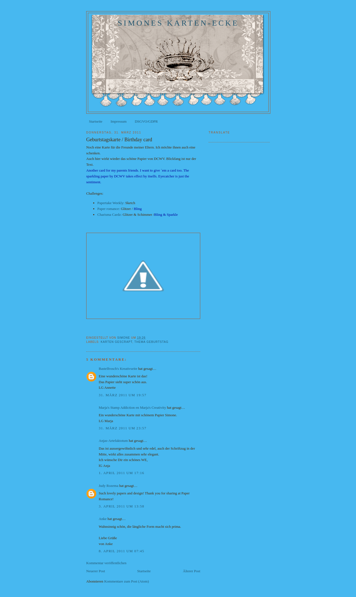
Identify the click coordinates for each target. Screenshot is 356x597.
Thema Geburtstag (151, 341)
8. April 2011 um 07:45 (121, 551)
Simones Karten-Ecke (178, 23)
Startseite (95, 121)
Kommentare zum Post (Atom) (126, 581)
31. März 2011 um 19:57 (123, 395)
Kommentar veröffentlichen (106, 563)
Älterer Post (191, 571)
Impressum (118, 121)
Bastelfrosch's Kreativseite (118, 368)
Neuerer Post (95, 571)
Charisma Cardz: (109, 214)
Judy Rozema (108, 486)
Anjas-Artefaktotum (113, 441)
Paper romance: (108, 209)
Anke (103, 519)
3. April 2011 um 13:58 (121, 506)
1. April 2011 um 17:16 (121, 473)
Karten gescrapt (116, 341)
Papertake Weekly (110, 203)
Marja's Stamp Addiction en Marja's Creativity (132, 407)
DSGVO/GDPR (146, 121)
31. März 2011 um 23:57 (123, 428)
